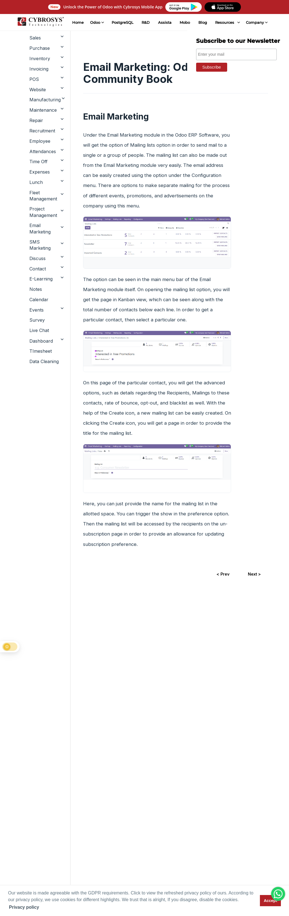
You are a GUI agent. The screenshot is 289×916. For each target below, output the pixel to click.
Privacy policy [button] (24, 907)
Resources (224, 22)
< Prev (222, 574)
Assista (164, 22)
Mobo (185, 22)
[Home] (40, 22)
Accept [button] (270, 900)
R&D (145, 22)
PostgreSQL (122, 22)
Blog (202, 22)
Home (77, 22)
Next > (254, 574)
